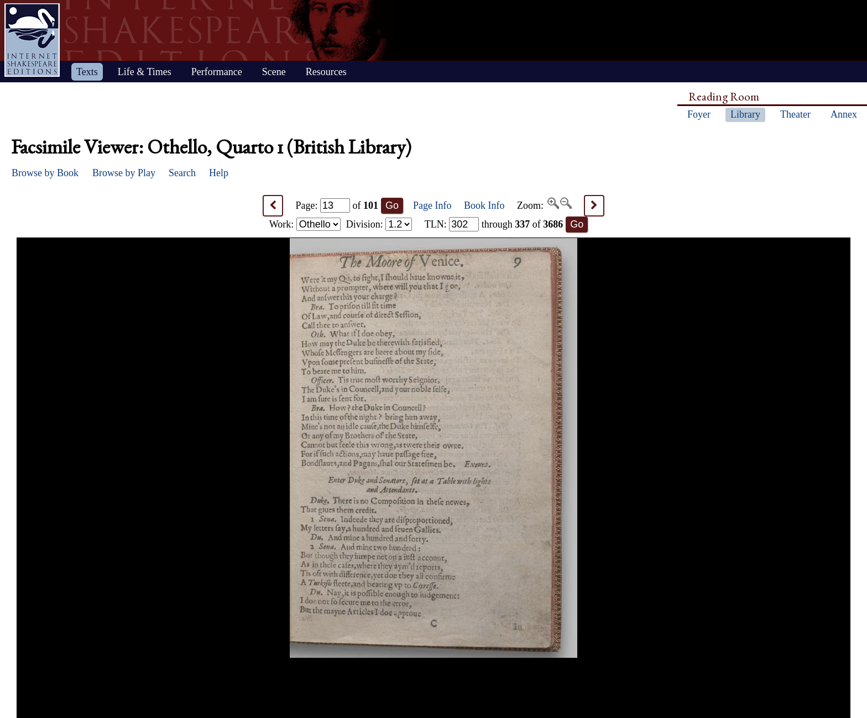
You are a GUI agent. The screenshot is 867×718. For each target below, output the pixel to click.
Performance (216, 71)
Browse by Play (123, 172)
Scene (274, 71)
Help (218, 172)
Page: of (337, 205)
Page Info (432, 205)
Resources (326, 71)
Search (182, 172)
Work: (305, 224)
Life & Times (144, 71)
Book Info (484, 205)
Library (745, 114)
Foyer (699, 114)
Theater (795, 114)
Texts (87, 71)
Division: (379, 224)
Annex (844, 114)
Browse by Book (45, 172)
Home (32, 40)
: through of (494, 224)
